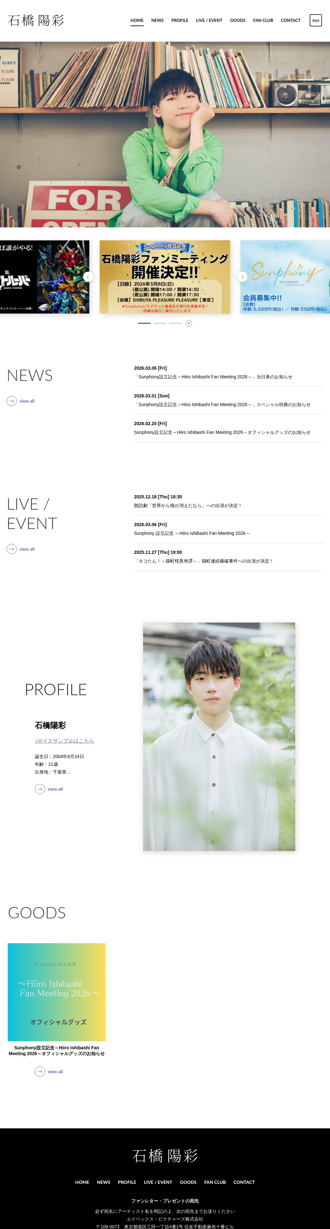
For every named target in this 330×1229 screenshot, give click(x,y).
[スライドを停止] (189, 323)
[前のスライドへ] (88, 277)
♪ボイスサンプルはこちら (64, 741)
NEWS (157, 20)
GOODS (238, 20)
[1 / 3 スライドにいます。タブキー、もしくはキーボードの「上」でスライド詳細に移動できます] (144, 323)
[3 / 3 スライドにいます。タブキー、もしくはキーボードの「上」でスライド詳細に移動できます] (175, 323)
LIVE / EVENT (209, 20)
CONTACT (291, 20)
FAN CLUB (263, 20)
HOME (137, 20)
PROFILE (180, 20)
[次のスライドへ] (242, 277)
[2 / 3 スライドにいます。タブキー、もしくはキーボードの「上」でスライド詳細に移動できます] (159, 323)
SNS (315, 20)
